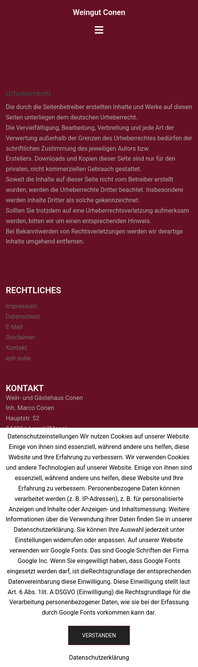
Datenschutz (23, 316)
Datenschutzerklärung (99, 657)
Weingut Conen (99, 12)
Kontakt (16, 347)
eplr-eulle (18, 358)
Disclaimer (20, 337)
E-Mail (14, 327)
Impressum (21, 306)
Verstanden (99, 635)
